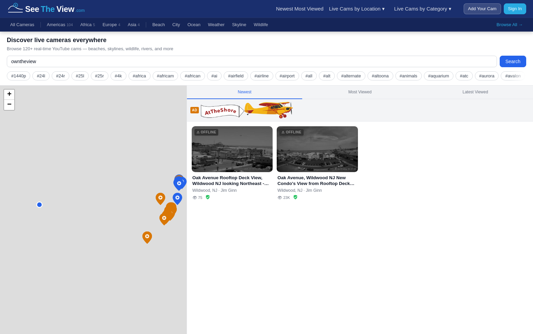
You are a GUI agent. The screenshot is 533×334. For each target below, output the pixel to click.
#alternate (351, 75)
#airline (262, 75)
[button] (177, 199)
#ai (214, 75)
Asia (134, 25)
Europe (111, 25)
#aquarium (438, 75)
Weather (216, 24)
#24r (60, 75)
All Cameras (22, 24)
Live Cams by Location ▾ (357, 9)
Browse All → (510, 24)
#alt (326, 75)
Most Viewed (309, 9)
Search (512, 61)
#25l (80, 75)
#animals (408, 75)
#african (192, 75)
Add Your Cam (482, 8)
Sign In (515, 8)
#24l (41, 75)
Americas (60, 25)
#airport (287, 75)
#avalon (513, 75)
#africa (139, 75)
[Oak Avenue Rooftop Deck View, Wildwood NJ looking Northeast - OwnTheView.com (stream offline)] (232, 163)
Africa (87, 25)
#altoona (380, 75)
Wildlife (261, 24)
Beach (158, 24)
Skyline (239, 24)
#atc (464, 75)
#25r (99, 75)
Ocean (193, 24)
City (176, 24)
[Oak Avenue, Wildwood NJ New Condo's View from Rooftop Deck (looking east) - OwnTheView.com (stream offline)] (317, 163)
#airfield (236, 75)
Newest (284, 9)
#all (309, 75)
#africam (165, 75)
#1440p (18, 75)
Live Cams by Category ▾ (422, 9)
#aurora (487, 75)
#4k (118, 75)
